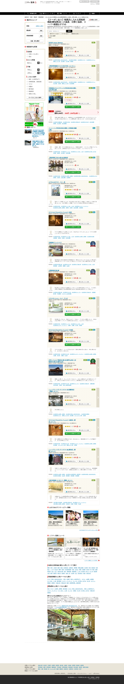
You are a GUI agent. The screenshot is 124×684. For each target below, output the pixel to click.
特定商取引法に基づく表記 (84, 677)
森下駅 (54, 293)
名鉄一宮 (68, 573)
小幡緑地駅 (92, 383)
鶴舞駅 (64, 265)
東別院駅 (55, 265)
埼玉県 (45, 665)
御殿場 (61, 669)
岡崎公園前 (81, 567)
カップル (75, 581)
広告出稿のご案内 (72, 673)
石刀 (76, 573)
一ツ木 (52, 569)
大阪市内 (66, 669)
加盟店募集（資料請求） (60, 673)
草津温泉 (40, 667)
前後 (63, 569)
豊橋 (48, 567)
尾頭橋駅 (77, 475)
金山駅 (68, 265)
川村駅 (60, 385)
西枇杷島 (74, 571)
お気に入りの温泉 (84, 1)
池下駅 (76, 325)
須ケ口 (87, 571)
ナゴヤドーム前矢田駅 (66, 293)
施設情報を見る (71, 55)
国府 (58, 567)
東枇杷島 (69, 571)
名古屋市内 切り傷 (84, 122)
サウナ (49, 579)
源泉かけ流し (32, 93)
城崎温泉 (54, 667)
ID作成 (97, 3)
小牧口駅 (68, 503)
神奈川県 (40, 665)
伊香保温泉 (65, 667)
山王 (55, 571)
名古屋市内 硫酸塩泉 (57, 122)
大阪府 (65, 665)
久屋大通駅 (91, 122)
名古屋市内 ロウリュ (90, 60)
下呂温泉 (59, 667)
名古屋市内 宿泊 (66, 122)
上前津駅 (60, 265)
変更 (41, 30)
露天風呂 (59, 581)
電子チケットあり (54, 33)
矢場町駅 (68, 177)
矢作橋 (86, 567)
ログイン (92, 3)
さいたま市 (53, 669)
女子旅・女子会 (82, 581)
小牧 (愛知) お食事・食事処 (59, 503)
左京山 (76, 569)
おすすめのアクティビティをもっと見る (88, 530)
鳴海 (80, 569)
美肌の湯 (63, 583)
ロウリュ (93, 581)
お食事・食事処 (90, 579)
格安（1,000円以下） (76, 579)
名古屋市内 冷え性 (67, 264)
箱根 (44, 667)
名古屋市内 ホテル (93, 176)
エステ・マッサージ (67, 581)
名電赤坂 (66, 567)
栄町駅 (54, 123)
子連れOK (58, 583)
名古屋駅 (63, 61)
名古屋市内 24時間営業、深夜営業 (73, 474)
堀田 (96, 569)
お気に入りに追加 (85, 55)
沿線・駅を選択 (35, 41)
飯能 (57, 669)
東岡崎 (75, 567)
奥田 (51, 573)
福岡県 (82, 665)
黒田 (84, 573)
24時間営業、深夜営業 (75, 583)
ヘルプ (89, 673)
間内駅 (75, 503)
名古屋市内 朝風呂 (73, 60)
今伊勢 (72, 573)
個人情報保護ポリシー (72, 677)
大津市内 (76, 669)
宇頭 (89, 567)
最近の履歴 (94, 1)
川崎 (42, 669)
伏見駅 (59, 83)
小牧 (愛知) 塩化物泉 (57, 502)
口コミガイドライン (82, 673)
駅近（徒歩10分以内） (57, 579)
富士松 (56, 569)
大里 (48, 573)
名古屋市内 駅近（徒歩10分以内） (60, 60)
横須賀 (45, 669)
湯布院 (80, 667)
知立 (48, 569)
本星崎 (83, 569)
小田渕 (55, 567)
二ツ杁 (79, 571)
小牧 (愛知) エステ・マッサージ (79, 502)
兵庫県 (53, 665)
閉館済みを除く (75, 33)
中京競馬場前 (68, 569)
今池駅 (69, 325)
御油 (61, 567)
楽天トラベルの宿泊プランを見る (73, 106)
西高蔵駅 (72, 475)
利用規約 (93, 677)
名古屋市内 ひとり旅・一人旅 (77, 151)
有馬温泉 (48, 667)
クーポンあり (65, 33)
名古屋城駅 (71, 83)
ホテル (83, 579)
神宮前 (49, 571)
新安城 (93, 567)
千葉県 (49, 665)
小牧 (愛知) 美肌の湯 (67, 502)
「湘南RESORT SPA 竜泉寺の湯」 (69, 605)
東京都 (61, 665)
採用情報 (97, 677)
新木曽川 (80, 573)
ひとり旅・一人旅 (51, 581)
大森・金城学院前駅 (67, 385)
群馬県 (57, 665)
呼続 (93, 569)
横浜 (39, 669)
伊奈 (51, 567)
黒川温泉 (76, 667)
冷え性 (88, 581)
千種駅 (73, 325)
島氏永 (59, 573)
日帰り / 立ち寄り (34, 54)
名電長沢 (71, 567)
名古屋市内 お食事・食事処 (67, 176)
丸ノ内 (91, 571)
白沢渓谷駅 (55, 385)
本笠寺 (88, 569)
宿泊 (64, 579)
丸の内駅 (67, 61)
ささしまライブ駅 (78, 415)
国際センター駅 (56, 61)
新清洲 (95, 571)
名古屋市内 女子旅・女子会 (90, 151)
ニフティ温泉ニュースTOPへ (91, 560)
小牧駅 (72, 503)
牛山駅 (79, 503)
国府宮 (55, 573)
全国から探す (39, 26)
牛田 (97, 567)
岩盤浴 (53, 583)
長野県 (73, 665)
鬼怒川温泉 (85, 667)
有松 (73, 569)
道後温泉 (70, 667)
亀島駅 (71, 61)
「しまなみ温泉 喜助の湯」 (61, 607)
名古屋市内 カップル (65, 151)
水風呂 (68, 579)
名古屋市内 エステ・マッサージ (81, 206)
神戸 (80, 669)
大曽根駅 (94, 292)
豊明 (60, 569)
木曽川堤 (88, 573)
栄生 (65, 571)
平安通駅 (59, 293)
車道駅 (80, 325)
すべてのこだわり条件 (35, 97)
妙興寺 (63, 573)
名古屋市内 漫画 (90, 236)
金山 (52, 571)
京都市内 (71, 669)
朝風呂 (49, 583)
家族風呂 (31, 91)
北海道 (69, 665)
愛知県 (78, 665)
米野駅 (75, 445)
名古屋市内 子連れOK (76, 264)
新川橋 (83, 571)
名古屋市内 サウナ (81, 60)
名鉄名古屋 (60, 571)
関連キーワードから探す (31, 671)
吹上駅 (66, 355)
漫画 (68, 583)
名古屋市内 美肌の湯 (75, 122)
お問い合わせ (96, 673)
